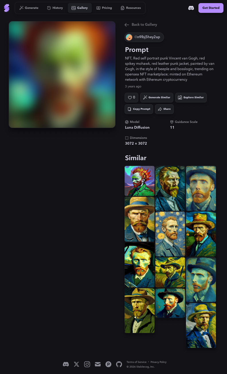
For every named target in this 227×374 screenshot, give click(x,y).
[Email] (97, 364)
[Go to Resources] (130, 8)
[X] (76, 364)
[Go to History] (55, 8)
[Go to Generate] (29, 8)
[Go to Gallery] (79, 8)
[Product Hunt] (108, 364)
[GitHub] (119, 364)
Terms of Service (137, 362)
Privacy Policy (158, 362)
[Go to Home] (6, 8)
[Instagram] (87, 364)
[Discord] (191, 8)
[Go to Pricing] (104, 8)
